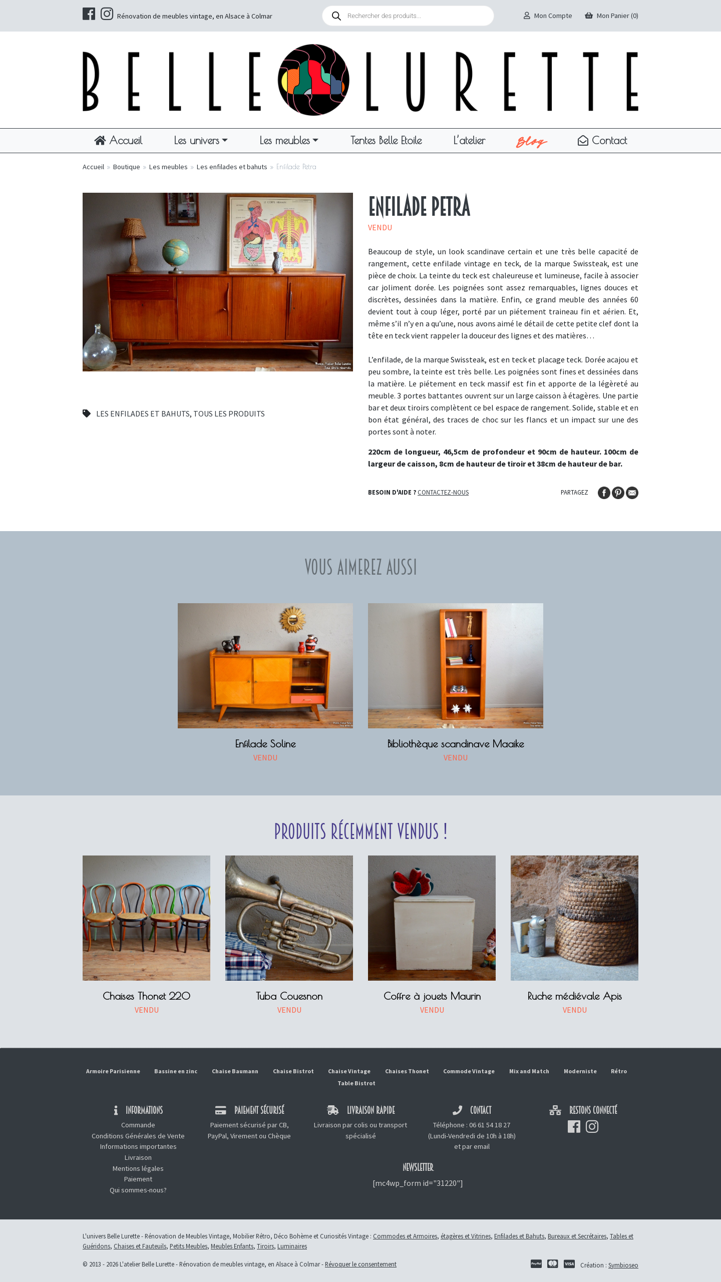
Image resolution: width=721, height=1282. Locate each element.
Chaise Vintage (349, 1071)
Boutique (126, 166)
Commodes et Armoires (405, 1236)
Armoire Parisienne (113, 1071)
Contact (602, 140)
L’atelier (469, 140)
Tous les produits (229, 413)
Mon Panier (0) (611, 15)
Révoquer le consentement (361, 1264)
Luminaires (292, 1246)
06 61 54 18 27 (489, 1124)
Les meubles (285, 140)
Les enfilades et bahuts (232, 166)
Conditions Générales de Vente (138, 1135)
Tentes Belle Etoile (386, 140)
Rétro (619, 1071)
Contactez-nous (443, 492)
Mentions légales (138, 1168)
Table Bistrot (356, 1083)
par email (476, 1146)
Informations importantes (138, 1146)
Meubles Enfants (232, 1246)
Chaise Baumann (235, 1071)
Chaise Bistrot (293, 1071)
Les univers (196, 140)
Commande (138, 1124)
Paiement (138, 1178)
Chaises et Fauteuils (140, 1246)
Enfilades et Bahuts (519, 1236)
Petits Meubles (188, 1246)
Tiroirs (265, 1246)
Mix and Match (529, 1071)
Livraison (138, 1157)
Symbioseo (623, 1265)
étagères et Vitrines (466, 1236)
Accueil (118, 140)
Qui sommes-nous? (138, 1189)
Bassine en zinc (175, 1071)
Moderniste (580, 1071)
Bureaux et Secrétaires (577, 1236)
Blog (531, 141)
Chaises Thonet (407, 1071)
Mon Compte (548, 15)
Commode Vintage (469, 1071)
